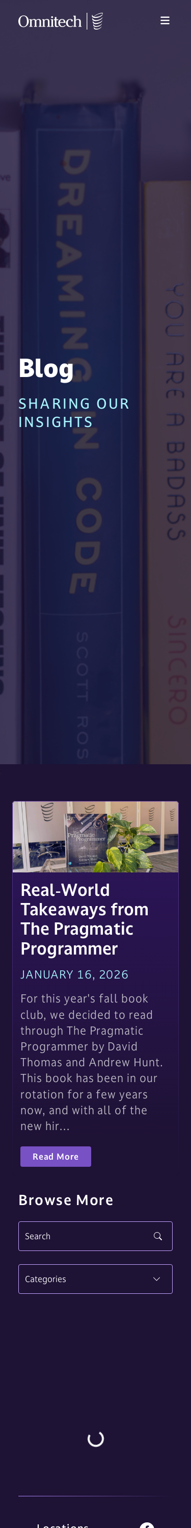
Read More (56, 1156)
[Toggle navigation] (165, 21)
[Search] (95, 1236)
